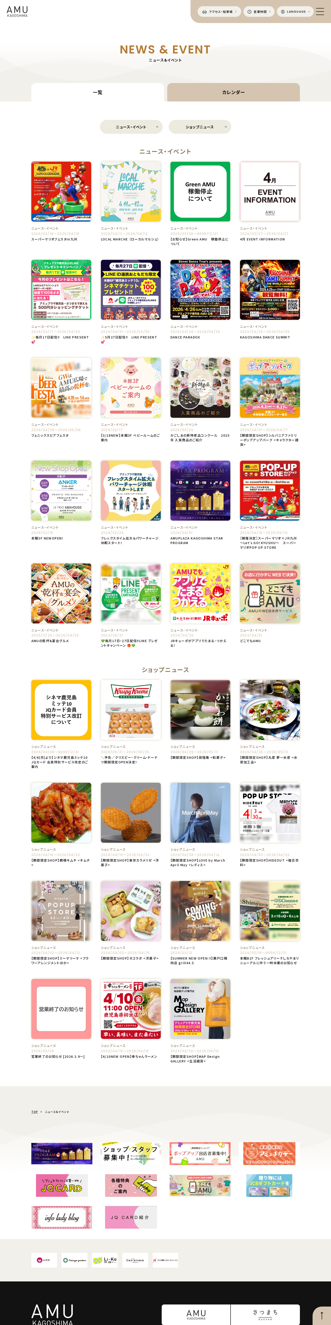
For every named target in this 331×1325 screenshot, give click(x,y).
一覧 (98, 92)
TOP (34, 1112)
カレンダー (233, 92)
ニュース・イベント (131, 127)
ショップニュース (200, 127)
